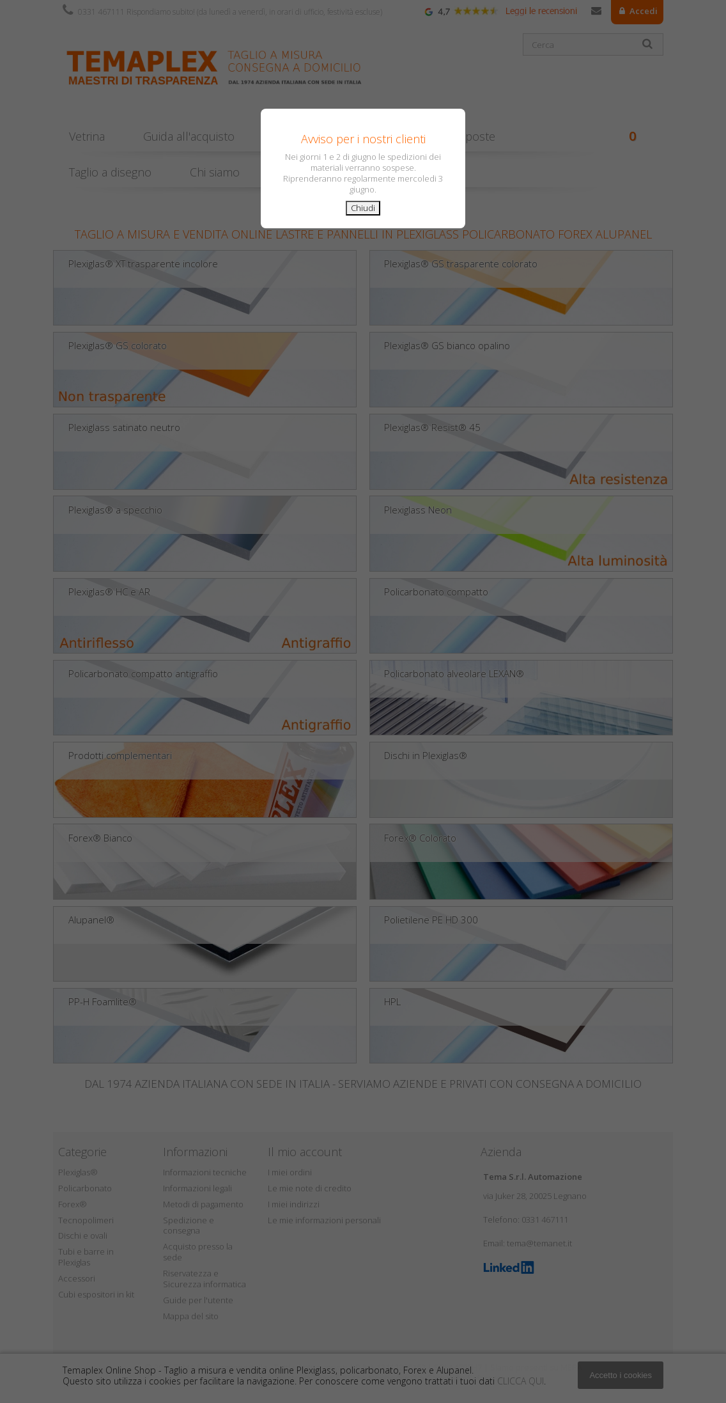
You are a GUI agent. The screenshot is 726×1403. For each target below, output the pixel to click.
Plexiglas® (78, 1172)
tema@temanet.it (539, 1243)
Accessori (76, 1278)
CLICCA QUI (520, 1381)
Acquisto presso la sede (198, 1252)
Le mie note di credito (309, 1188)
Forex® (72, 1204)
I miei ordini (290, 1172)
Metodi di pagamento (203, 1204)
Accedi (643, 11)
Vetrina (87, 136)
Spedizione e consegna (188, 1225)
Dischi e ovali (82, 1235)
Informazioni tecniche (205, 1172)
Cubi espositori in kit (96, 1294)
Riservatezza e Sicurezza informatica (204, 1278)
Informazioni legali (197, 1188)
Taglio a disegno (110, 172)
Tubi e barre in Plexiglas (86, 1257)
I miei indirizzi (294, 1204)
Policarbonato (85, 1188)
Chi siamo (215, 172)
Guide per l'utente (198, 1300)
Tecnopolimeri (86, 1220)
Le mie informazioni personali (324, 1220)
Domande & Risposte (440, 136)
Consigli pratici (309, 136)
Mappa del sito (191, 1316)
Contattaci (596, 13)
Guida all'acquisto (189, 136)
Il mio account (305, 1151)
